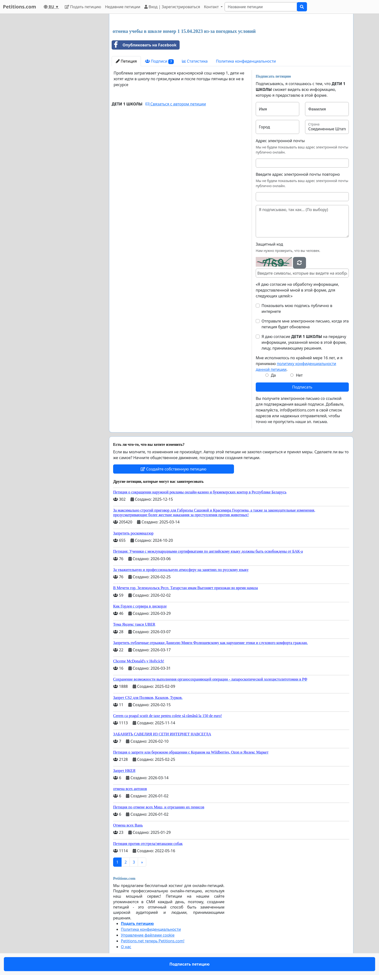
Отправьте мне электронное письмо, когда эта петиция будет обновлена (305, 324)
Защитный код (269, 244)
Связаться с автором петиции (176, 104)
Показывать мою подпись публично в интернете (297, 308)
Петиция (126, 61)
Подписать (302, 387)
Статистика (195, 61)
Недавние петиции (122, 6)
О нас (126, 946)
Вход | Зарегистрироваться (172, 6)
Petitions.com (19, 6)
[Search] (261, 6)
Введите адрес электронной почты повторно (298, 174)
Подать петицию (83, 6)
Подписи (159, 61)
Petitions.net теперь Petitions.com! (152, 941)
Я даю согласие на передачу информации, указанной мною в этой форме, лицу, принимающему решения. (304, 342)
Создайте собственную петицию (173, 469)
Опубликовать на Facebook (144, 45)
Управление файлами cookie (148, 935)
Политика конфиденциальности (246, 61)
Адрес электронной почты (280, 140)
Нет (299, 375)
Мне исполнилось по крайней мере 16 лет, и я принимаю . (299, 363)
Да (273, 375)
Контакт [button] (212, 6)
